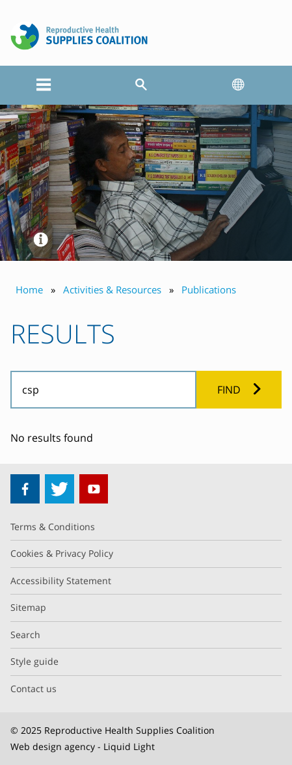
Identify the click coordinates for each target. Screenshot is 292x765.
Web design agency (52, 746)
